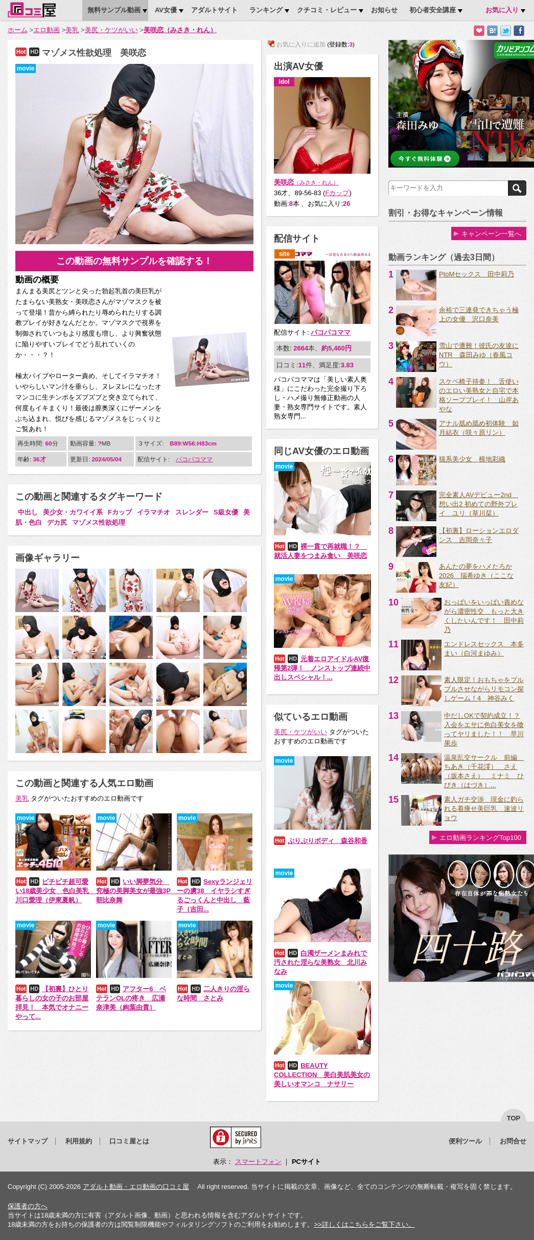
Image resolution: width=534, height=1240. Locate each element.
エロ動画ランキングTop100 (480, 837)
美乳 (72, 30)
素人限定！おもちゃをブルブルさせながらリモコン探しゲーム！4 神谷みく (484, 689)
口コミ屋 (32, 9)
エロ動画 (46, 30)
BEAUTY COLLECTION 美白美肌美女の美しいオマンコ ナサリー (322, 1075)
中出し (28, 512)
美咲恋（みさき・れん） (180, 30)
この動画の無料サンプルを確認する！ (134, 261)
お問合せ (513, 1141)
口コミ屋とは (129, 1141)
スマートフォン (258, 1161)
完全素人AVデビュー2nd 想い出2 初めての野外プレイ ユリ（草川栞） (478, 504)
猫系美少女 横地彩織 (472, 459)
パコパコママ (194, 459)
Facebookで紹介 (519, 31)
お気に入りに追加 (479, 31)
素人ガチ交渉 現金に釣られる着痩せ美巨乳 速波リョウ (484, 809)
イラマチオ (153, 512)
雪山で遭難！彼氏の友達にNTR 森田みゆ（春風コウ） (479, 355)
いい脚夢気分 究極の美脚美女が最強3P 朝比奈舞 (136, 891)
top (514, 1118)
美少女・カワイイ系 (73, 512)
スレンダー (191, 512)
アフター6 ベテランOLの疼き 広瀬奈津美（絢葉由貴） (131, 998)
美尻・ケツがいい (111, 30)
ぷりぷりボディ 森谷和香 (327, 841)
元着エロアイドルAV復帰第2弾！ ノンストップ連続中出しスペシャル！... (322, 668)
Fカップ (120, 512)
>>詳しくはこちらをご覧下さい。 (364, 1224)
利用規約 (78, 1141)
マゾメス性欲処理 (98, 522)
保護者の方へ (28, 1206)
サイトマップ (28, 1141)
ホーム (18, 30)
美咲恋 (306, 182)
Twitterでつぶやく (506, 31)
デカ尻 (57, 522)
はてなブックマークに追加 (492, 31)
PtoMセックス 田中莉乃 (476, 274)
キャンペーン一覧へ (491, 234)
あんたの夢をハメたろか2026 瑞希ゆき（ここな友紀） (476, 576)
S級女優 (226, 512)
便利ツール (465, 1141)
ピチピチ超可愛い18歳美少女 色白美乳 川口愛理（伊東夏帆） (55, 891)
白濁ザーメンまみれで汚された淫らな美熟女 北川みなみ (320, 962)
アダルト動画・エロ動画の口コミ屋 (136, 1186)
